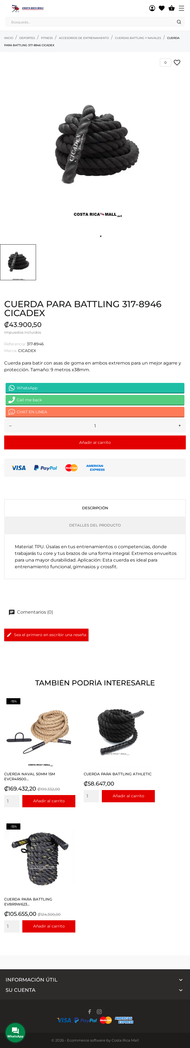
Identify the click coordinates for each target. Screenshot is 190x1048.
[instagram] (99, 1011)
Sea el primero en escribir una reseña (46, 635)
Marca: (10, 350)
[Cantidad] (95, 426)
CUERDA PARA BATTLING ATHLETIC (117, 774)
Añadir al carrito (95, 442)
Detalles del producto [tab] (95, 525)
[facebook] (89, 1011)
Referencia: (15, 343)
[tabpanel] (95, 147)
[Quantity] (12, 801)
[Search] (179, 22)
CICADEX (27, 350)
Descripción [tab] (95, 508)
